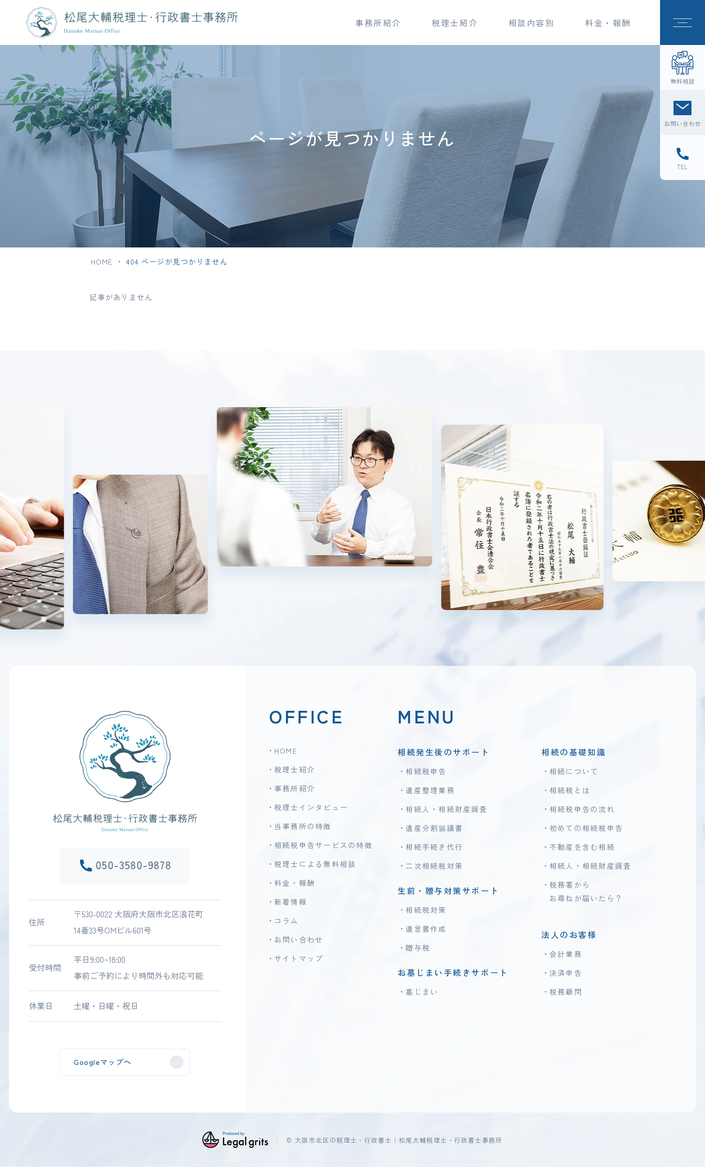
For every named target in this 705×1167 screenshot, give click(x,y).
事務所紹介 (294, 788)
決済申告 (565, 972)
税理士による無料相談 (315, 863)
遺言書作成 (426, 928)
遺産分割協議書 (434, 827)
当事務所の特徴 (303, 826)
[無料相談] (682, 67)
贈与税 (418, 947)
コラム (286, 920)
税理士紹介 (294, 769)
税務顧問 (565, 991)
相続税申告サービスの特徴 (323, 844)
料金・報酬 (608, 22)
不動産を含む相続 (582, 846)
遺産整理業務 (430, 790)
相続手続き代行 (434, 846)
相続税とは (569, 790)
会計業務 (565, 953)
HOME (102, 261)
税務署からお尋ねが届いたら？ (586, 891)
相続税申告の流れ (582, 808)
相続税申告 (426, 771)
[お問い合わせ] (682, 112)
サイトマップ (298, 958)
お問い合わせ (298, 939)
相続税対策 (426, 909)
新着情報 (290, 901)
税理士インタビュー (311, 807)
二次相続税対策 (434, 865)
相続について (573, 771)
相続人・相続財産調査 (446, 808)
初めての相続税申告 (586, 827)
